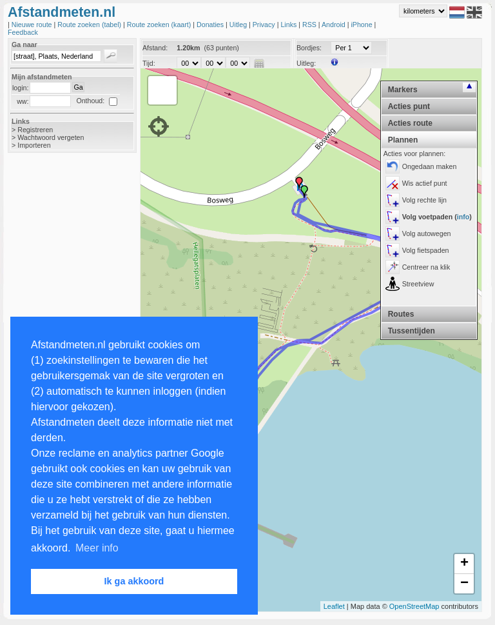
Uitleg (239, 24)
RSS (310, 24)
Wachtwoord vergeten (50, 137)
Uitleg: (306, 63)
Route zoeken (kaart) (160, 24)
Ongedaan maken (429, 166)
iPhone (362, 24)
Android (334, 24)
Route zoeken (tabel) (90, 24)
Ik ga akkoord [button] (134, 581)
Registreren (35, 130)
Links (289, 24)
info (463, 217)
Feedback (23, 32)
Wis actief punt (424, 183)
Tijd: (148, 63)
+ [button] (464, 563)
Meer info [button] (97, 547)
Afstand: (155, 48)
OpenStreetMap (414, 606)
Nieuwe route (33, 24)
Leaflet (334, 606)
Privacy (265, 24)
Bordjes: (309, 48)
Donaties (211, 24)
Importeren (34, 145)
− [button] (464, 583)
